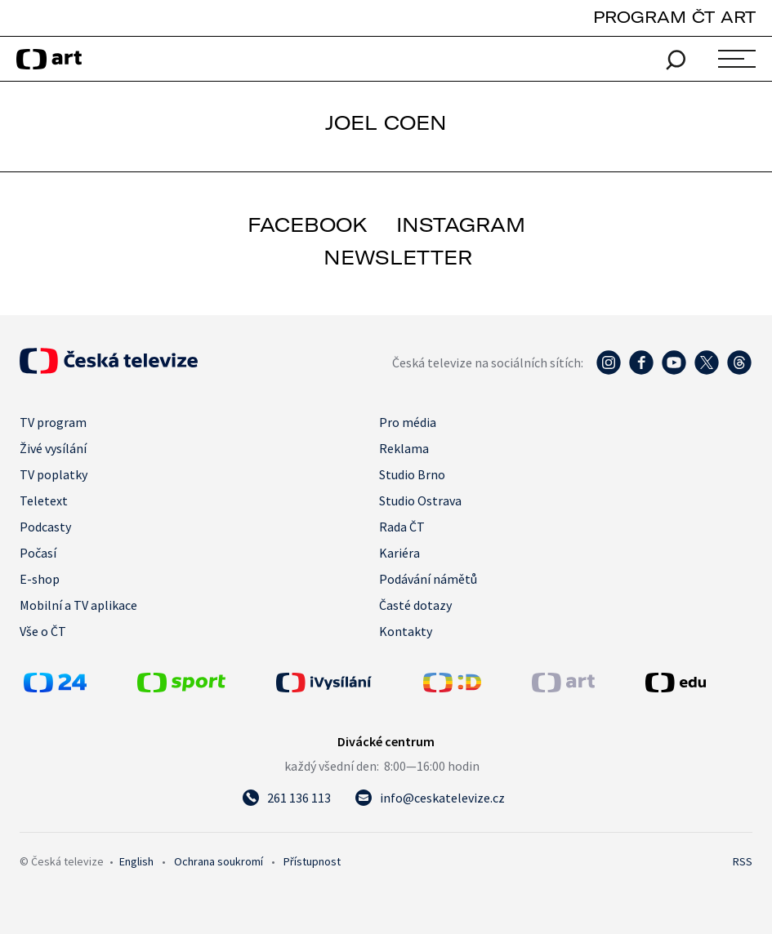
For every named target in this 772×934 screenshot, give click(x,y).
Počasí (38, 553)
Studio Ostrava (420, 500)
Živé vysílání (53, 448)
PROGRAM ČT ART (674, 17)
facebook (308, 224)
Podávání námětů (428, 579)
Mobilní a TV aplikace (78, 605)
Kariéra (399, 553)
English (136, 861)
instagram (460, 224)
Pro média (407, 422)
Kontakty (405, 631)
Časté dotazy (415, 605)
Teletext (44, 500)
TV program (53, 422)
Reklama (404, 448)
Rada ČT (402, 526)
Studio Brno (412, 474)
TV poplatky (53, 474)
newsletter (398, 257)
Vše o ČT (43, 631)
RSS (742, 861)
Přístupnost (312, 861)
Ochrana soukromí (218, 861)
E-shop (40, 579)
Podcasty (45, 526)
